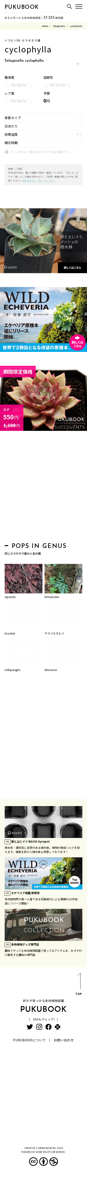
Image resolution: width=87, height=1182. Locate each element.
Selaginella (59, 26)
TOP (78, 985)
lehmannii (51, 670)
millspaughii (12, 670)
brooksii (10, 633)
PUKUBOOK (22, 7)
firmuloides (52, 597)
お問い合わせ (64, 1040)
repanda (10, 597)
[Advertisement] (43, 488)
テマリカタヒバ (54, 633)
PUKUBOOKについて (29, 1040)
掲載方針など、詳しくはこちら (38, 180)
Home (45, 26)
